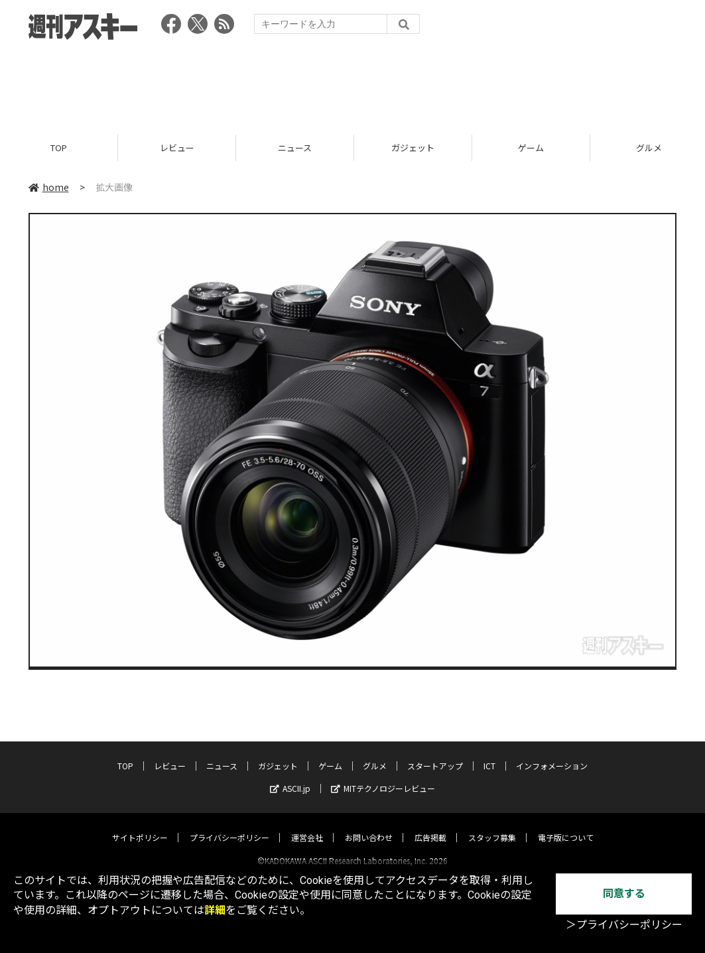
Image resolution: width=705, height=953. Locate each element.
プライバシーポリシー (229, 825)
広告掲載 (430, 825)
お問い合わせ (369, 825)
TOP (58, 147)
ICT (489, 753)
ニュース (295, 147)
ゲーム (531, 147)
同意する (624, 893)
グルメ (375, 753)
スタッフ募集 (492, 825)
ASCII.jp (290, 776)
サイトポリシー (140, 825)
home (49, 187)
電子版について (566, 825)
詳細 (214, 910)
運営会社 (307, 825)
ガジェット (412, 147)
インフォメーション (552, 753)
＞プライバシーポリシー (624, 925)
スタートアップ (435, 753)
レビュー (177, 147)
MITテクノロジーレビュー (383, 776)
